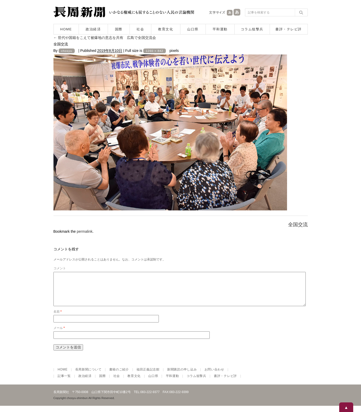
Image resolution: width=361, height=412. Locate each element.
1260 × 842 (154, 50)
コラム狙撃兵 (252, 29)
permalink (85, 231)
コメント (59, 268)
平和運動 (220, 29)
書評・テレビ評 (288, 29)
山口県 (193, 29)
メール (59, 334)
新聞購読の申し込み (182, 375)
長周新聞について (88, 375)
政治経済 (93, 29)
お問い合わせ (214, 375)
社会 (140, 29)
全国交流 (298, 224)
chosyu (66, 50)
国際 (118, 29)
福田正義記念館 (148, 375)
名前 (57, 318)
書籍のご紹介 (119, 375)
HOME (66, 29)
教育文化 (165, 29)
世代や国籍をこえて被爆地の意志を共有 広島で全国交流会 (104, 38)
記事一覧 (64, 382)
